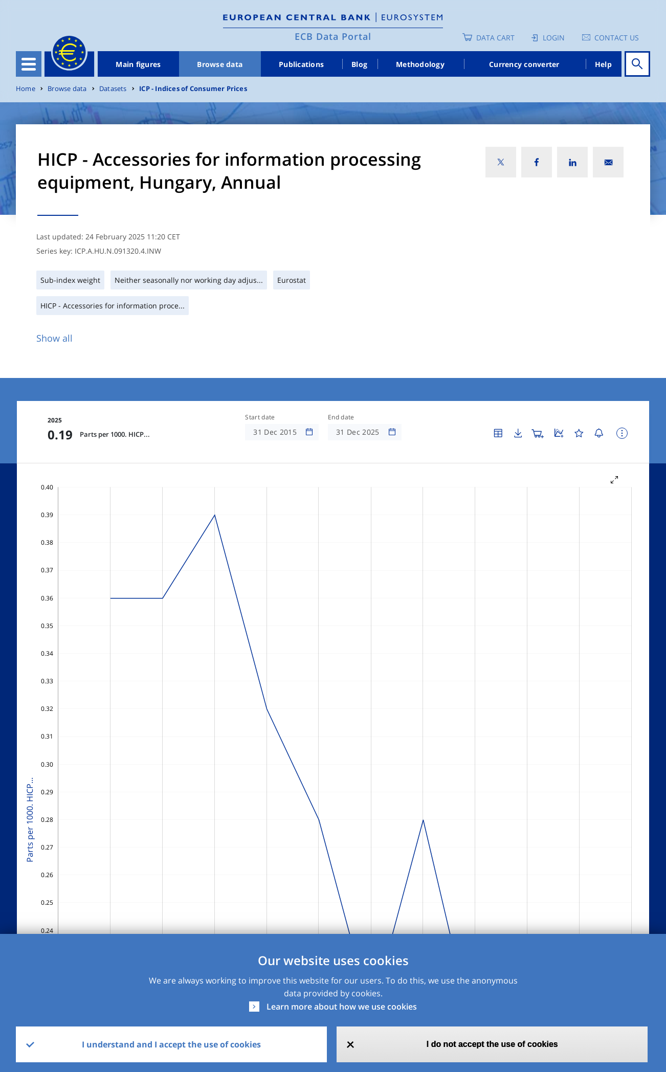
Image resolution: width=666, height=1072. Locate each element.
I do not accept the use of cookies (492, 1044)
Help (603, 64)
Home (25, 88)
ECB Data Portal (333, 36)
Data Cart (495, 37)
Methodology (420, 64)
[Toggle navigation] (28, 64)
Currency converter (524, 64)
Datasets (113, 88)
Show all (54, 338)
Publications (301, 64)
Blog (359, 64)
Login (554, 37)
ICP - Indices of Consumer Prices (193, 88)
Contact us (616, 37)
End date (341, 417)
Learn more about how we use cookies (342, 1006)
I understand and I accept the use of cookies (171, 1044)
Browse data (219, 64)
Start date (260, 417)
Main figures (138, 64)
